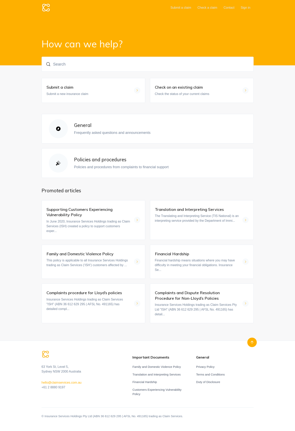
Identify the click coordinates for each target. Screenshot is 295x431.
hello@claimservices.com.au (62, 382)
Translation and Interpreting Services (156, 374)
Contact (228, 7)
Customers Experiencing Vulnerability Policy (156, 392)
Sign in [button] (245, 7)
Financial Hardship (144, 382)
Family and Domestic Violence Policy (156, 366)
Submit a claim (180, 7)
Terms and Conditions (210, 374)
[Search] (147, 64)
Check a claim (207, 7)
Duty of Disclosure (208, 382)
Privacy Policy (205, 366)
